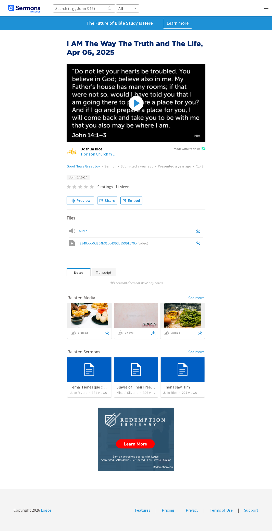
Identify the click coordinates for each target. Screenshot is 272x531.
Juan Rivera (79, 392)
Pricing (168, 510)
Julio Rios (170, 392)
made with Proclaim (189, 149)
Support (251, 510)
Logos (46, 510)
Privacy (192, 510)
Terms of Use (221, 510)
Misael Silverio (128, 392)
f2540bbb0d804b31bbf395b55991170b (113, 243)
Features (142, 510)
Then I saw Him (176, 387)
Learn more (178, 23)
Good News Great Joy (83, 166)
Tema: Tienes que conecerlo (94, 387)
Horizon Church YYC (98, 154)
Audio (83, 231)
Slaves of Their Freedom (138, 387)
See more (196, 297)
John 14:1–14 (78, 177)
